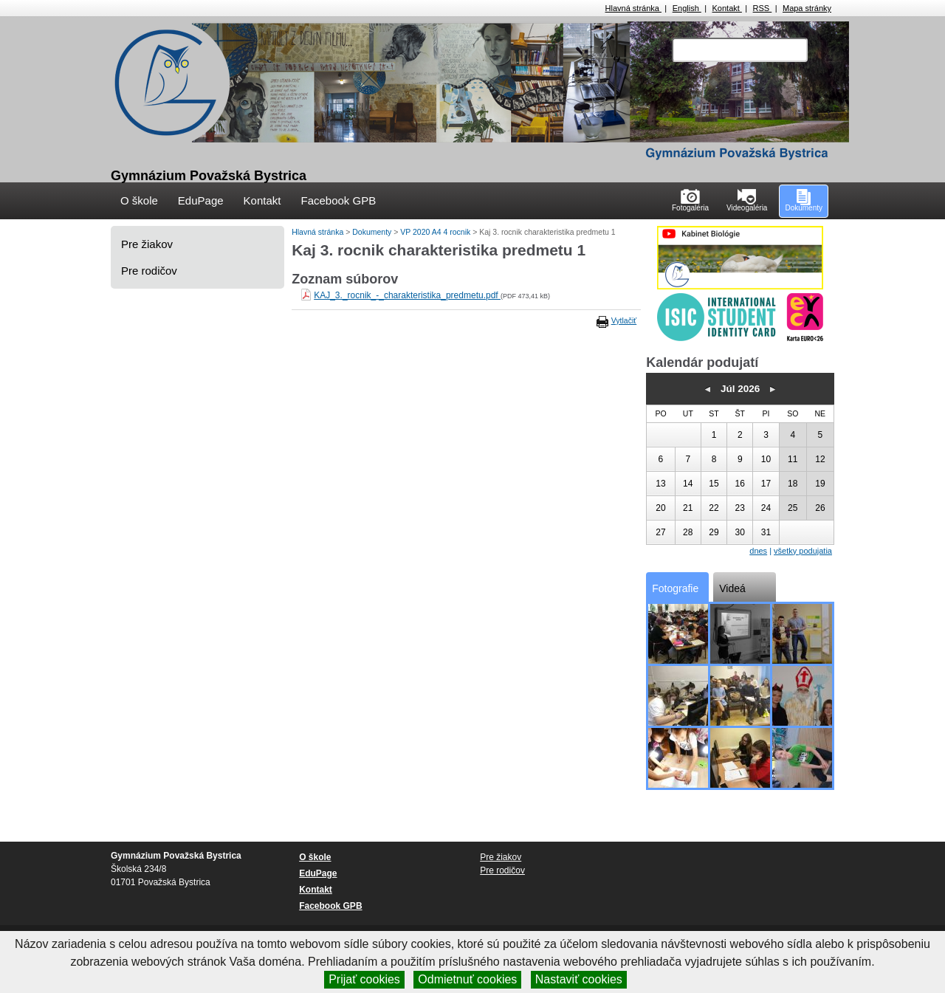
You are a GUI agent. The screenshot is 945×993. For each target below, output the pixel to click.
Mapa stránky (807, 8)
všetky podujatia (803, 550)
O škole (139, 200)
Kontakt (727, 8)
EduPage (201, 200)
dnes (758, 550)
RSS (762, 8)
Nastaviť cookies (578, 979)
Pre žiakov (147, 244)
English (687, 8)
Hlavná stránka (633, 8)
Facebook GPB (338, 200)
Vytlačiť (623, 320)
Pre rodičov (149, 270)
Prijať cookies (364, 979)
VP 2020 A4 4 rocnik (436, 231)
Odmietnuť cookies (467, 979)
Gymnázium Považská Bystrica (208, 175)
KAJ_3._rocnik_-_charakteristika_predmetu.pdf (407, 295)
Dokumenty (373, 231)
